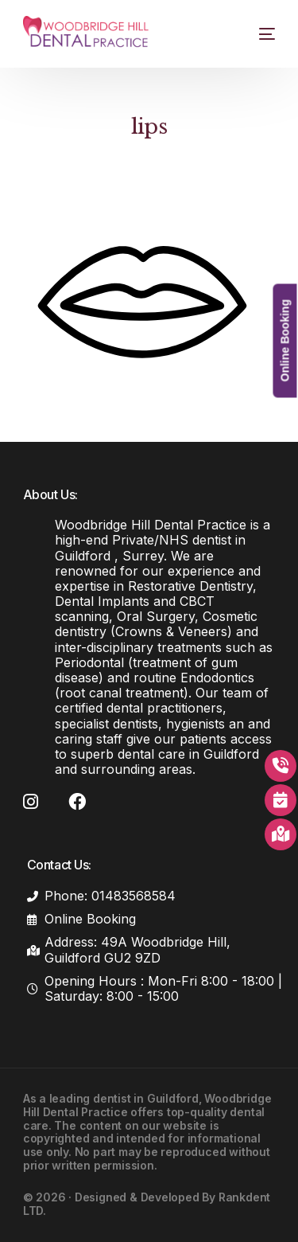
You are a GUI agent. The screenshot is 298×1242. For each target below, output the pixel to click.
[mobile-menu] (257, 34)
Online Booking (284, 340)
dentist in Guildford (146, 1098)
